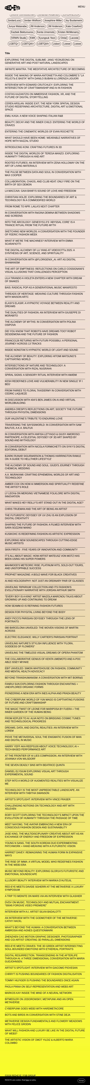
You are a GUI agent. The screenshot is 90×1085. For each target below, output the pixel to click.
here (27, 1080)
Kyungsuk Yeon (47, 38)
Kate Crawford (73, 26)
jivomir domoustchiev (23, 14)
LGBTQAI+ (28, 43)
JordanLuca (14, 20)
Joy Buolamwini (73, 20)
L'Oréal (63, 38)
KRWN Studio (18, 38)
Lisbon (56, 43)
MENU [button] (81, 6)
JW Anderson (37, 26)
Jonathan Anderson (48, 14)
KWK (32, 38)
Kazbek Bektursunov (22, 32)
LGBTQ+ (14, 43)
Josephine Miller (53, 20)
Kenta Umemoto (46, 32)
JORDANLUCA (70, 14)
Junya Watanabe (17, 26)
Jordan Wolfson (32, 20)
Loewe (66, 43)
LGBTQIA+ (43, 43)
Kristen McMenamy (68, 32)
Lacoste (74, 38)
